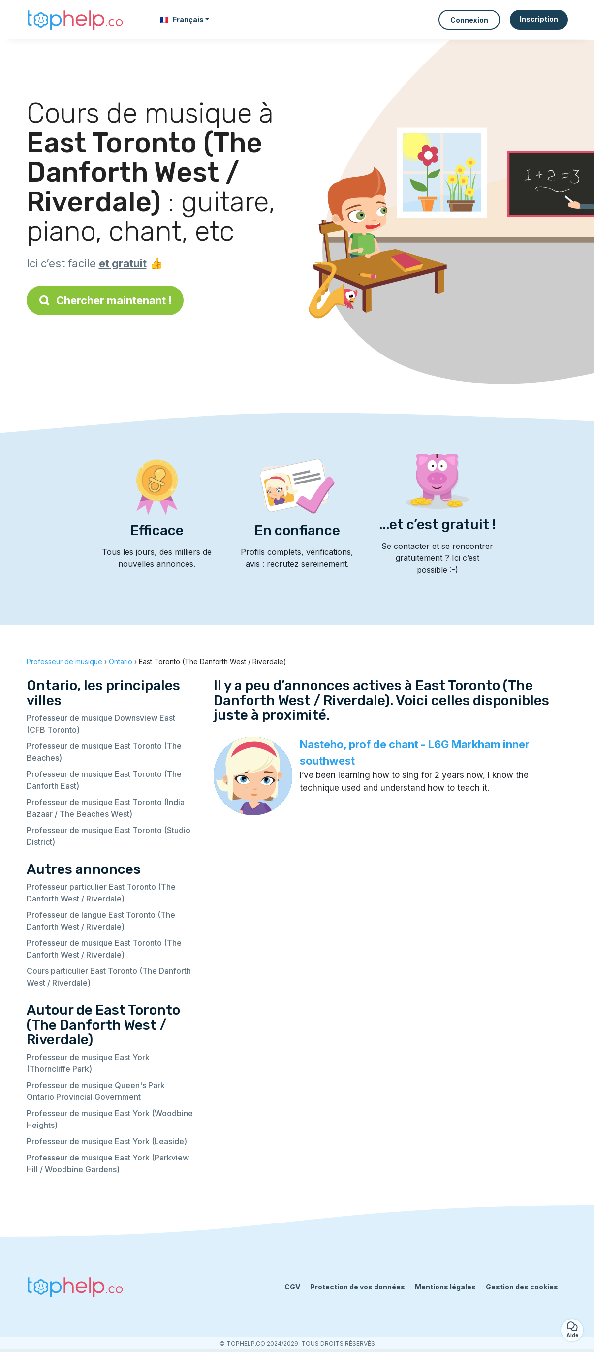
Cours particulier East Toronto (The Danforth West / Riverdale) (109, 977)
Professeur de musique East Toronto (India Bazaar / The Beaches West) (106, 808)
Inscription (539, 19)
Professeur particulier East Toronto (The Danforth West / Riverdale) (101, 892)
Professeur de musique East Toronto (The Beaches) (104, 752)
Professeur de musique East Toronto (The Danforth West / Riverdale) (104, 949)
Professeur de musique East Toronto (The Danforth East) (104, 780)
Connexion (469, 20)
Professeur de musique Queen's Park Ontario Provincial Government (96, 1091)
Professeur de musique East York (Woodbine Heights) (110, 1119)
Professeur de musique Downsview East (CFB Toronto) (101, 724)
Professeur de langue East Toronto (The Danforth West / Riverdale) (101, 921)
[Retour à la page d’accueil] (76, 19)
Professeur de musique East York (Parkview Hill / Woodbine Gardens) (108, 1163)
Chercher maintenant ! (105, 300)
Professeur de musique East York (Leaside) (107, 1141)
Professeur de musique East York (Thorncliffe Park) (88, 1063)
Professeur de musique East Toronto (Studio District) (108, 836)
